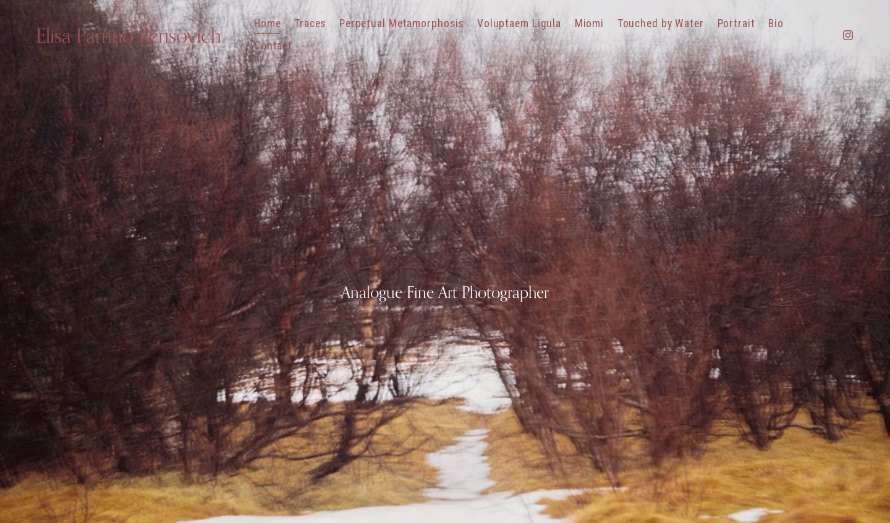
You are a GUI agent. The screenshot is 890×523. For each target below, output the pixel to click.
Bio (776, 23)
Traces (310, 23)
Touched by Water (660, 23)
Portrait (736, 23)
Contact (273, 46)
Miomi (589, 23)
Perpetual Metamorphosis (401, 23)
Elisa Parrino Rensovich (128, 35)
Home (267, 23)
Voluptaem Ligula (519, 23)
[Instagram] (848, 35)
